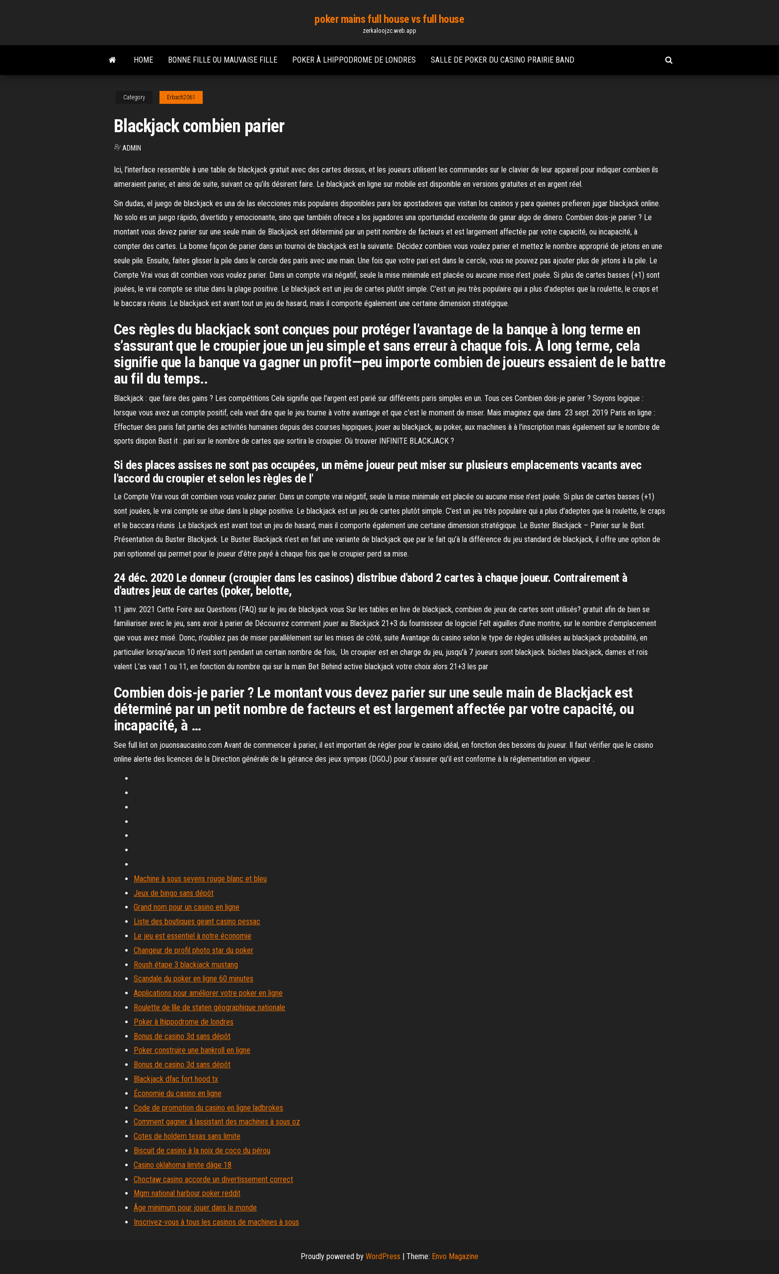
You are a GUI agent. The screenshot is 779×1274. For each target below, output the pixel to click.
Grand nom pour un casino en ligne (186, 907)
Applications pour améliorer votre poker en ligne (208, 993)
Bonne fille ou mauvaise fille (222, 60)
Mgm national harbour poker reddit (187, 1193)
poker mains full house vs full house (389, 19)
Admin (131, 148)
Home (143, 60)
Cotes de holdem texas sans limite (187, 1136)
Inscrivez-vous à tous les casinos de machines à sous (216, 1222)
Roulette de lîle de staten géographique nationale (209, 1007)
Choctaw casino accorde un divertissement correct (213, 1179)
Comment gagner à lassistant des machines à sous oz (217, 1121)
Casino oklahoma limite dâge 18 (183, 1165)
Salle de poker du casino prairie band (502, 60)
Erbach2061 (181, 97)
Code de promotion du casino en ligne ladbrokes (208, 1108)
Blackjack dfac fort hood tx (176, 1079)
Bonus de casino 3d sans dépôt (182, 1036)
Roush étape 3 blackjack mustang (186, 964)
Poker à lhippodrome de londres (354, 60)
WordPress (383, 1256)
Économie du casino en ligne (178, 1093)
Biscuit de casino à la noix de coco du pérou (202, 1150)
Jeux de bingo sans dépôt (174, 893)
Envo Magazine (455, 1256)
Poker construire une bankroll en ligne (192, 1050)
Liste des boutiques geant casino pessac (197, 921)
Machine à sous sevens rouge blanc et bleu (200, 878)
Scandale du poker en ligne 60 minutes (193, 978)
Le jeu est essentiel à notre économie (192, 936)
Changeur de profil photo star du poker (193, 950)
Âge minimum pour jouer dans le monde (195, 1207)
